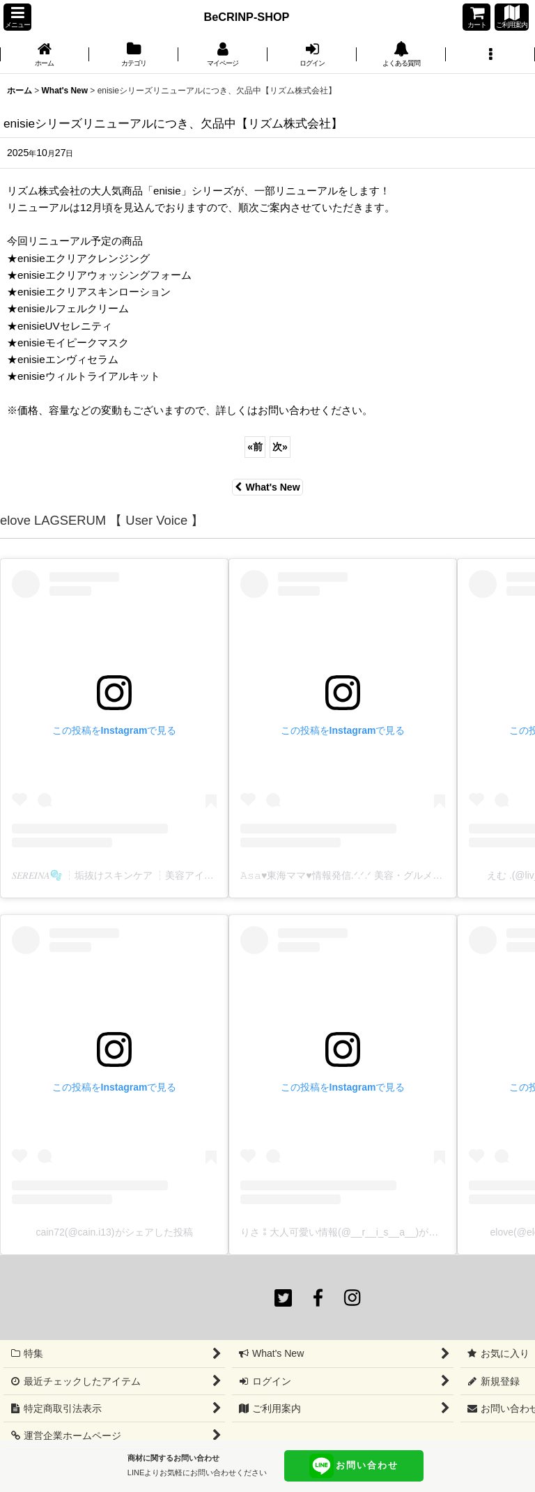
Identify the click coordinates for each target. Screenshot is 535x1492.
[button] (17, 17)
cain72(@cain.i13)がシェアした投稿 (114, 1232)
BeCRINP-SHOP (247, 16)
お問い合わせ (353, 1466)
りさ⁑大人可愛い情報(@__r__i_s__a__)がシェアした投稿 (368, 1232)
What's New (267, 487)
